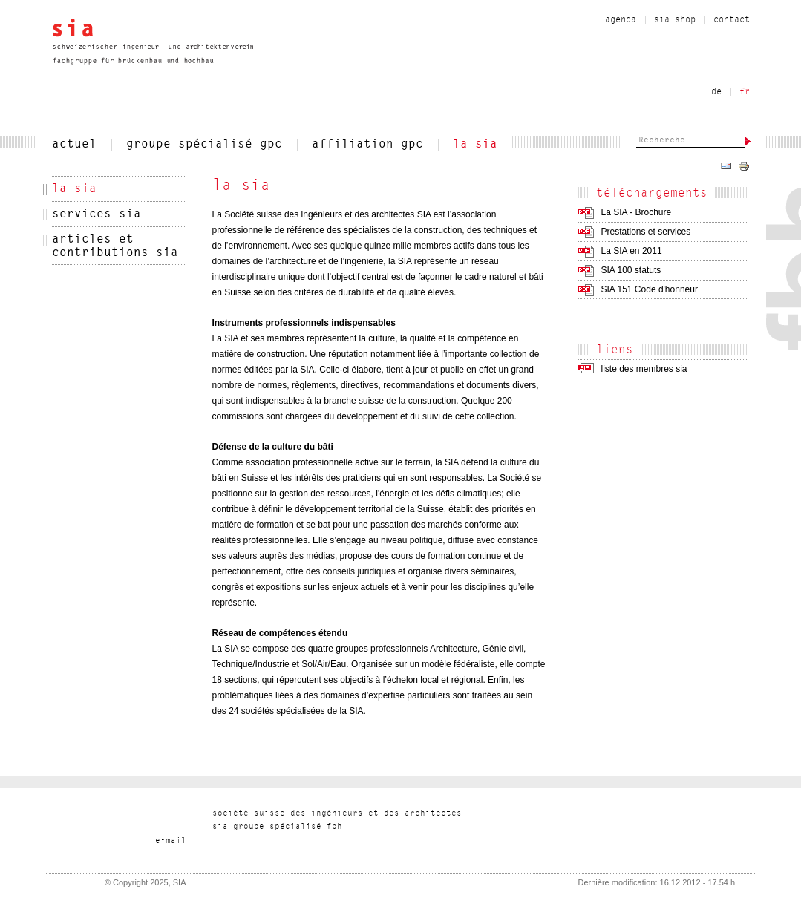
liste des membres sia (644, 369)
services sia (96, 214)
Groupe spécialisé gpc (204, 145)
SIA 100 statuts (631, 270)
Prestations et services (646, 231)
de (716, 92)
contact (731, 20)
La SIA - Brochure (636, 212)
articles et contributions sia (115, 246)
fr (744, 92)
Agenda (620, 20)
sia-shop (675, 20)
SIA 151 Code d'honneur (649, 289)
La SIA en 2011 (631, 251)
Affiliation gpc (367, 145)
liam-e (170, 841)
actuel (74, 145)
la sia (475, 145)
